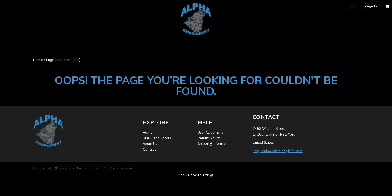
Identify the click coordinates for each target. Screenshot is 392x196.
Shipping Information (214, 144)
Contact (149, 149)
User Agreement (210, 132)
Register (372, 6)
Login (353, 6)
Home (38, 60)
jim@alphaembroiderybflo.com (278, 151)
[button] (387, 6)
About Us (150, 144)
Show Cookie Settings (196, 175)
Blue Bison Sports (157, 138)
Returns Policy (209, 138)
